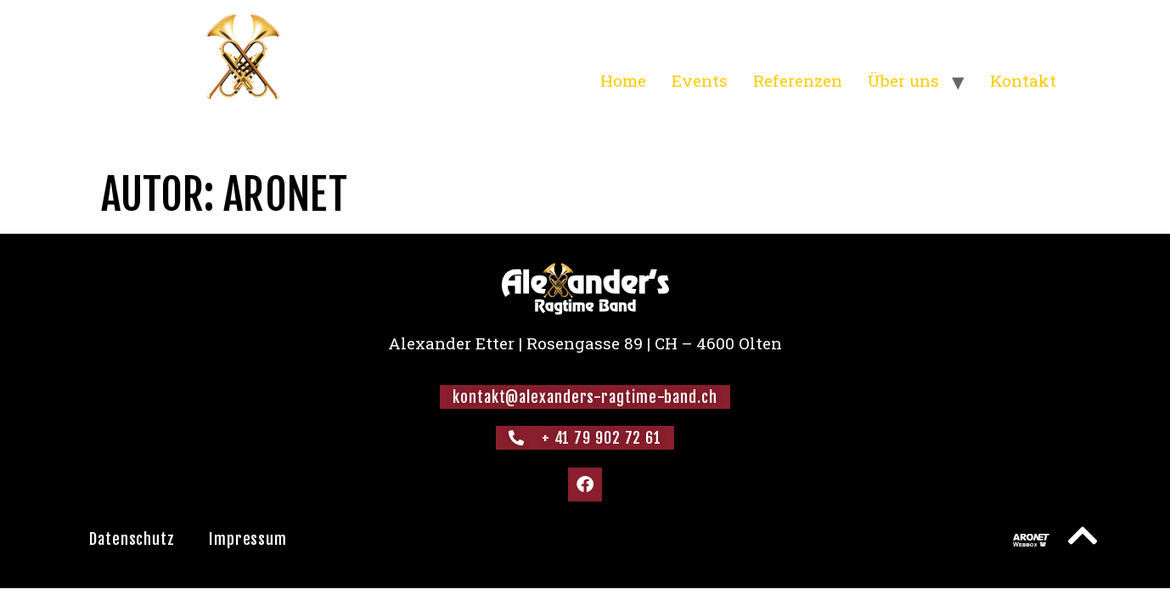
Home (623, 80)
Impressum (248, 539)
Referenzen (797, 80)
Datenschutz (132, 539)
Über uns (903, 80)
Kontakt (1023, 80)
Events (700, 80)
